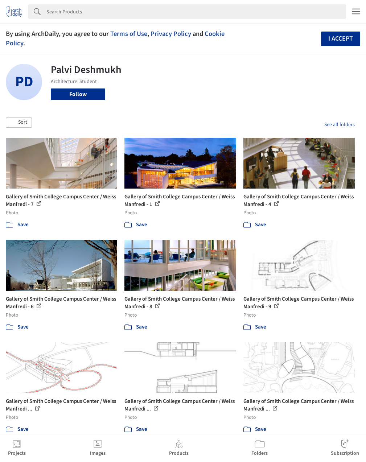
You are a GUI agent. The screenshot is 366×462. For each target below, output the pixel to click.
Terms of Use (128, 33)
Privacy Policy (171, 33)
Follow (78, 94)
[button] (19, 122)
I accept (340, 38)
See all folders (339, 124)
